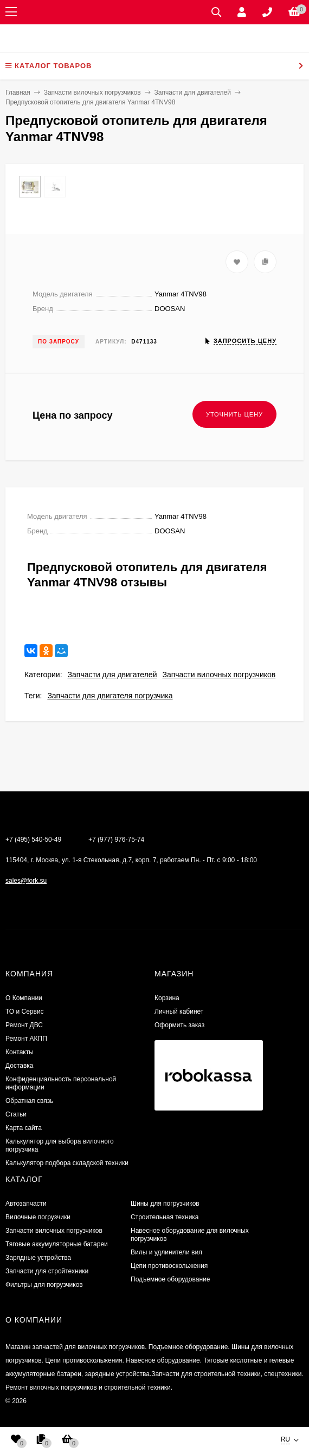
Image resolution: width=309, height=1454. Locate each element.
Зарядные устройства (38, 1257)
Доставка (19, 1065)
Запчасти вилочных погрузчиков (218, 674)
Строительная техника (165, 1217)
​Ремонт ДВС (24, 1025)
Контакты (19, 1052)
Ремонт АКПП (26, 1038)
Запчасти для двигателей (112, 674)
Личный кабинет (178, 1011)
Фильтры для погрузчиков (44, 1284)
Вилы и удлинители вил (166, 1252)
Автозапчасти (26, 1203)
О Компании (23, 998)
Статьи (16, 1114)
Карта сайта (23, 1128)
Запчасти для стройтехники (46, 1271)
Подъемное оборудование (170, 1279)
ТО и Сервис (24, 1011)
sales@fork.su (26, 880)
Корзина (166, 998)
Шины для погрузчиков (165, 1203)
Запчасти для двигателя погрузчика (109, 695)
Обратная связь (29, 1101)
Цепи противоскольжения (169, 1266)
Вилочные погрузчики (37, 1217)
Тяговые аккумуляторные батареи (56, 1244)
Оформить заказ (179, 1025)
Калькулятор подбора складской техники (66, 1163)
